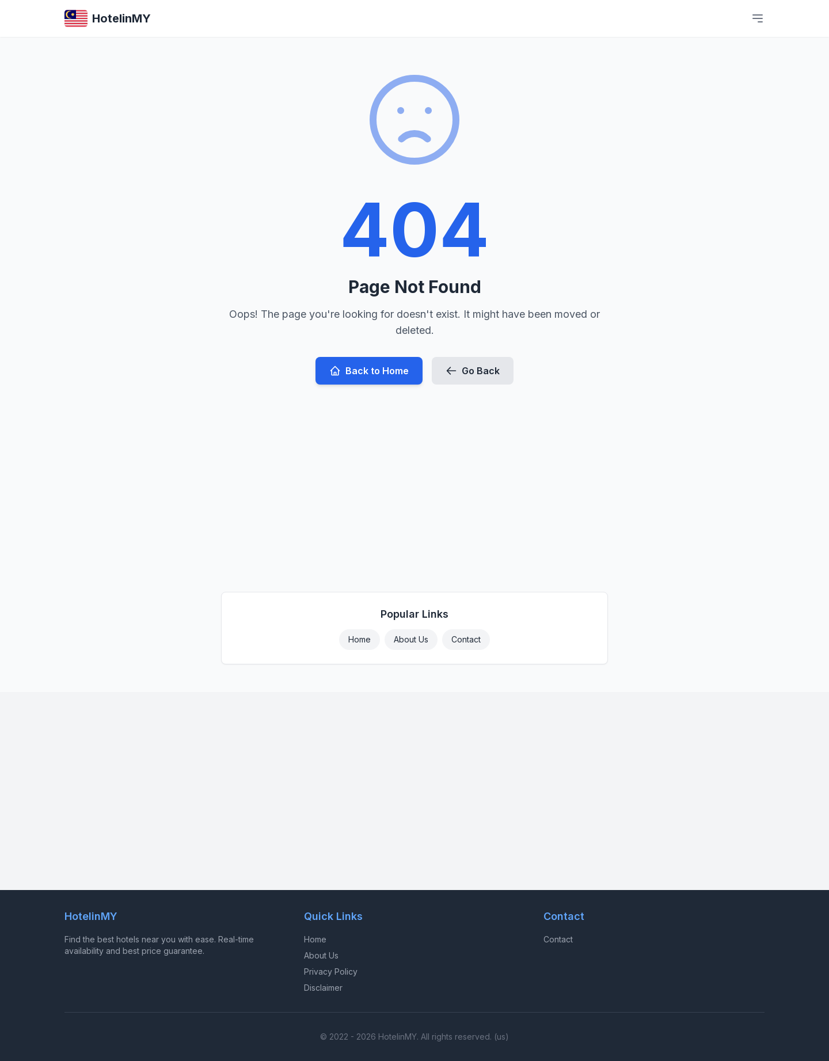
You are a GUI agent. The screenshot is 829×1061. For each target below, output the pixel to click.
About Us (411, 639)
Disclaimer (323, 987)
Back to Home (369, 371)
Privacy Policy (331, 971)
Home (359, 639)
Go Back (473, 371)
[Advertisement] (414, 483)
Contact (466, 639)
